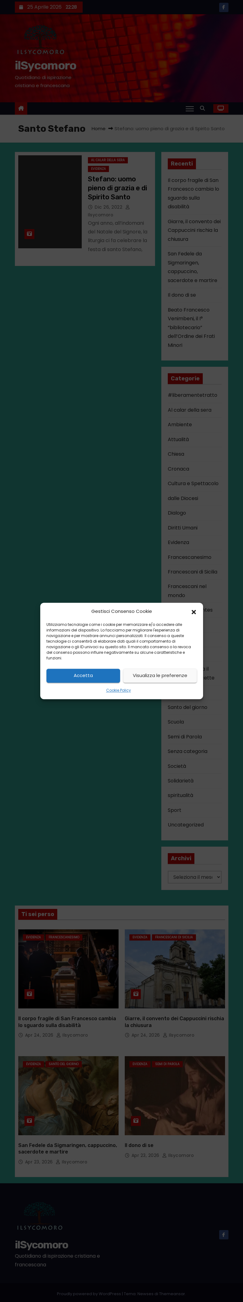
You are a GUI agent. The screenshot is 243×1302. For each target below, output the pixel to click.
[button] (194, 612)
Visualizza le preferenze (160, 675)
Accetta (83, 675)
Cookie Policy (118, 690)
